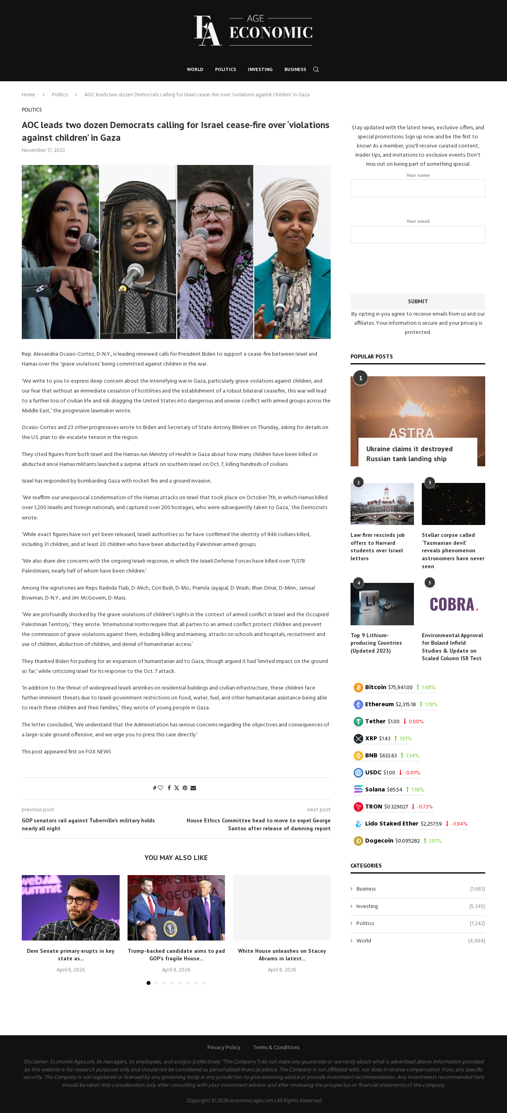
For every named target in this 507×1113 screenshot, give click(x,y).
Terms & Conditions (276, 1047)
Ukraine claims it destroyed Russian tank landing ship (409, 453)
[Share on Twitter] (176, 788)
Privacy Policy (224, 1047)
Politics (225, 69)
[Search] (316, 69)
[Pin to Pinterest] (185, 788)
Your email (418, 230)
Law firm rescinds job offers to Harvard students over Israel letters (378, 546)
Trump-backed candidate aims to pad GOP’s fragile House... (176, 954)
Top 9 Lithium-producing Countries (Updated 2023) (376, 642)
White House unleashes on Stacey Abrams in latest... (282, 954)
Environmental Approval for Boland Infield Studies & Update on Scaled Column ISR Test (452, 646)
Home (28, 95)
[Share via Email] (193, 788)
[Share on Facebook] (169, 788)
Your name (418, 184)
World (195, 69)
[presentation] (418, 266)
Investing (260, 69)
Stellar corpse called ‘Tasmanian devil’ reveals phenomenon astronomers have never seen (453, 550)
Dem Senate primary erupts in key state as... (70, 954)
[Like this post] (160, 788)
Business (295, 69)
